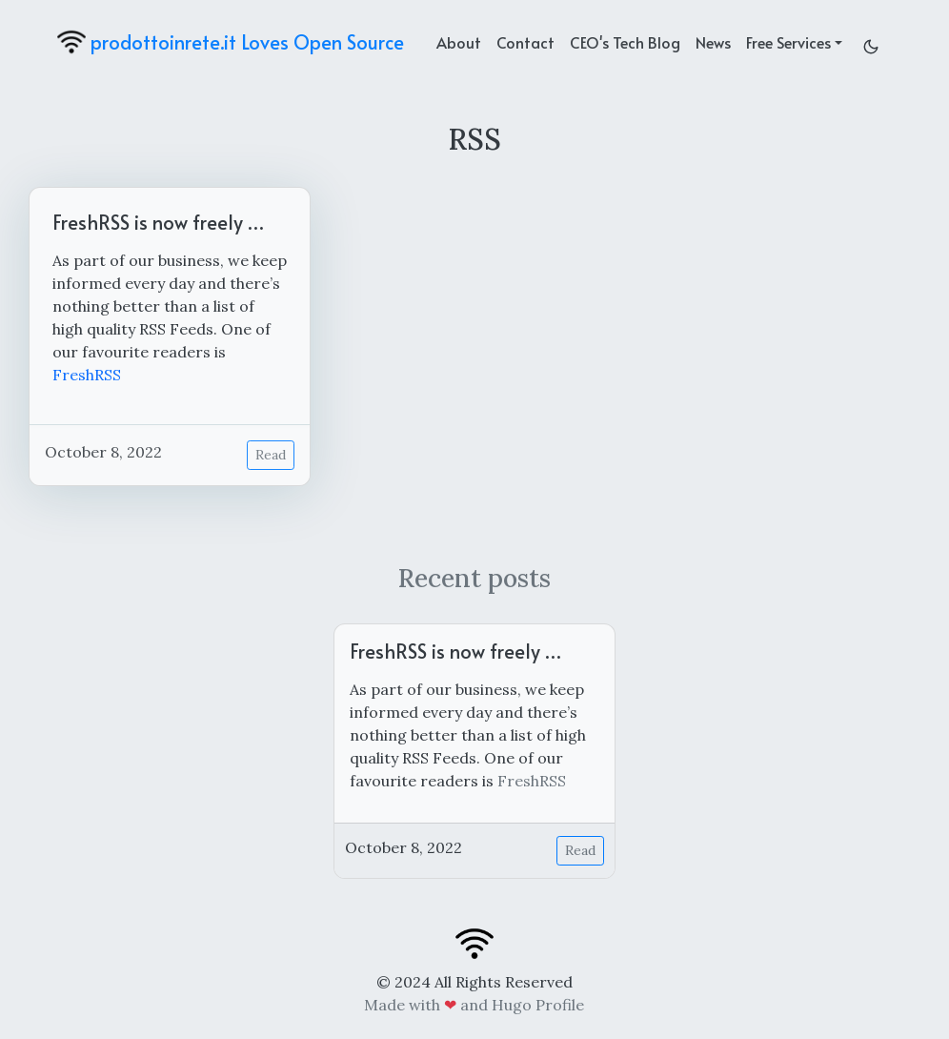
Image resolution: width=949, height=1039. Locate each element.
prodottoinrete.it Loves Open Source (230, 42)
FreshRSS (86, 374)
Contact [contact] (525, 41)
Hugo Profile (538, 1004)
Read (270, 454)
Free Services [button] (788, 41)
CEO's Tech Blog (625, 41)
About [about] (458, 41)
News (713, 41)
